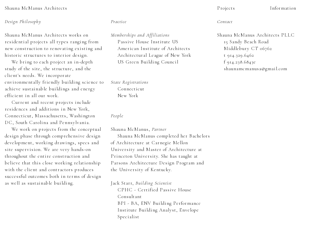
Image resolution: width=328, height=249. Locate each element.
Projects (226, 8)
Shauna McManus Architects (36, 8)
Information (283, 8)
